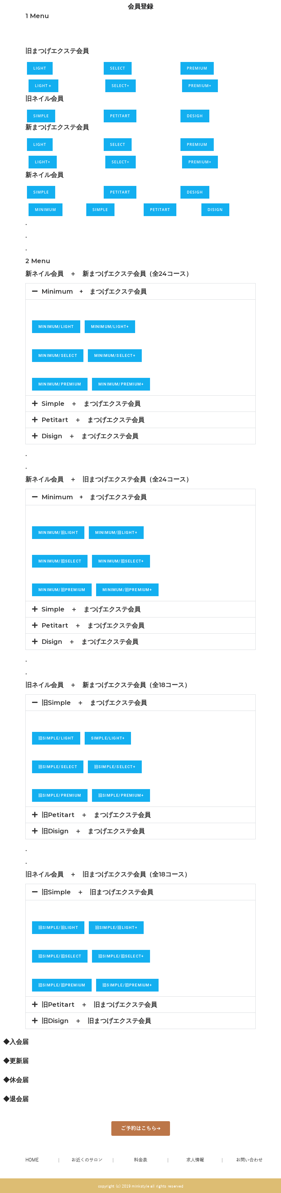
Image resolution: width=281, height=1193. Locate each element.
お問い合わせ (249, 1160)
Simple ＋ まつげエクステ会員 (91, 403)
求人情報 (195, 1160)
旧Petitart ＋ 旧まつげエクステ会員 (99, 1004)
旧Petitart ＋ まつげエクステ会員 (96, 815)
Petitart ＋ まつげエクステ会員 (93, 420)
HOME (31, 1160)
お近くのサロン (86, 1160)
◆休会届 (16, 1080)
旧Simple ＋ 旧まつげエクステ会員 (97, 892)
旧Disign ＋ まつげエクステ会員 (93, 831)
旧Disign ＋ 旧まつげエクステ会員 (96, 1021)
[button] (140, 291)
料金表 (140, 1160)
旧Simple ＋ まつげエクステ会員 (94, 702)
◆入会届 (16, 1042)
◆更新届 (16, 1061)
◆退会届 (16, 1099)
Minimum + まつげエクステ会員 (94, 291)
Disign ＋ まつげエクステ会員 (90, 436)
